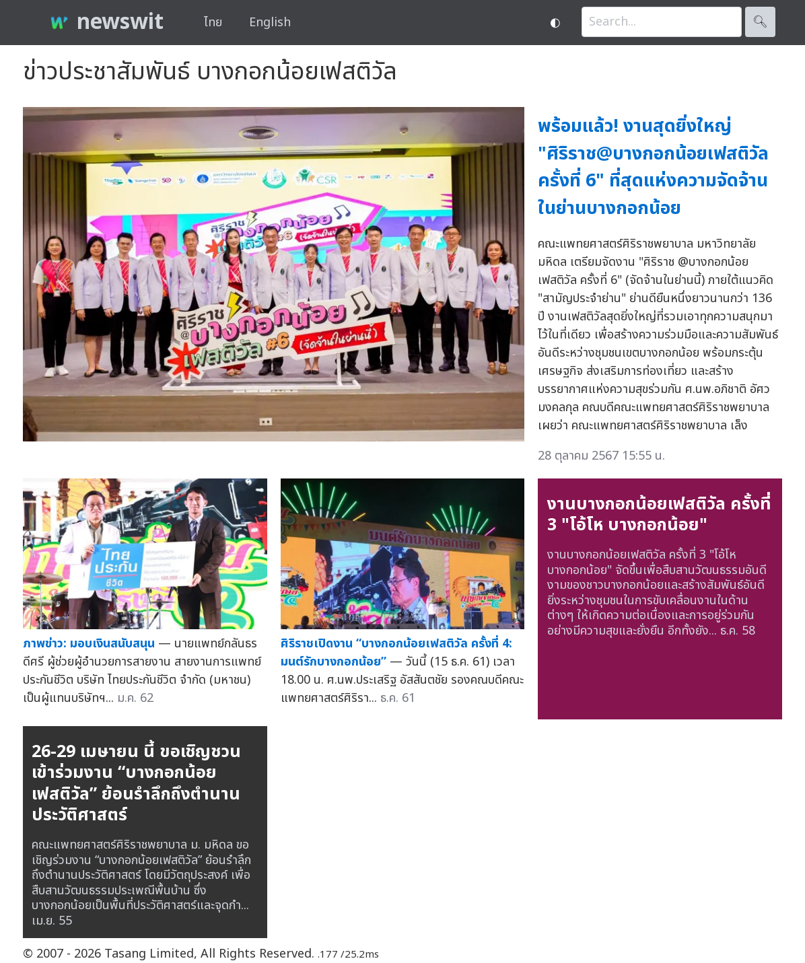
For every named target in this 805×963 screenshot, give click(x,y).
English (270, 22)
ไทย (213, 22)
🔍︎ (760, 22)
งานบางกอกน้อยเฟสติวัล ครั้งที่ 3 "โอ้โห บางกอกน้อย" (659, 514)
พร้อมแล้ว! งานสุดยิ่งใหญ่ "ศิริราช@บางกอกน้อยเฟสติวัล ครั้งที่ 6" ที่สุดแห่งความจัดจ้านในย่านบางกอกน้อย (653, 167)
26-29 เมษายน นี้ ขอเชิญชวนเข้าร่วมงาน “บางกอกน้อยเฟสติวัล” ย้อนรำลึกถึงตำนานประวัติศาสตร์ (136, 783)
